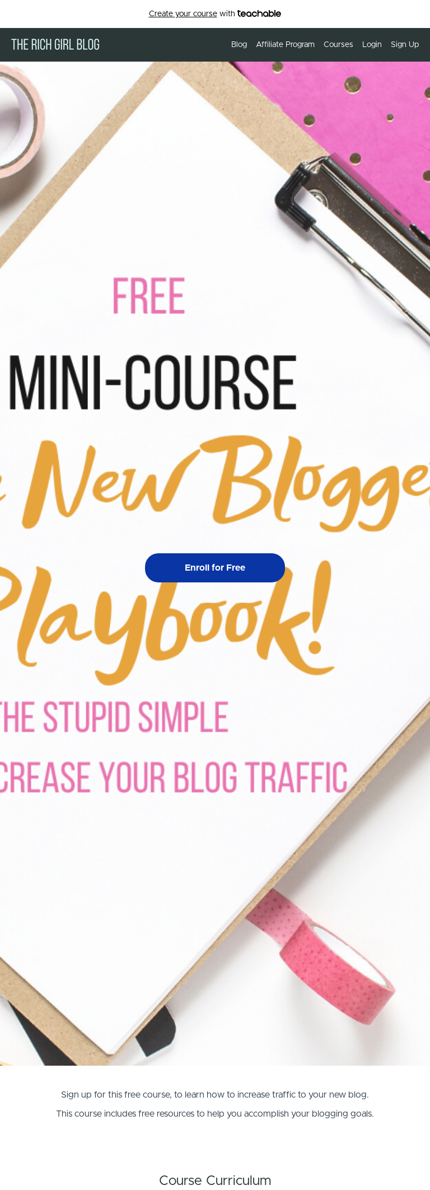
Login (372, 45)
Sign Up (405, 45)
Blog (239, 45)
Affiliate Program (285, 45)
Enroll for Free (215, 567)
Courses (338, 45)
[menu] (320, 44)
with (215, 14)
